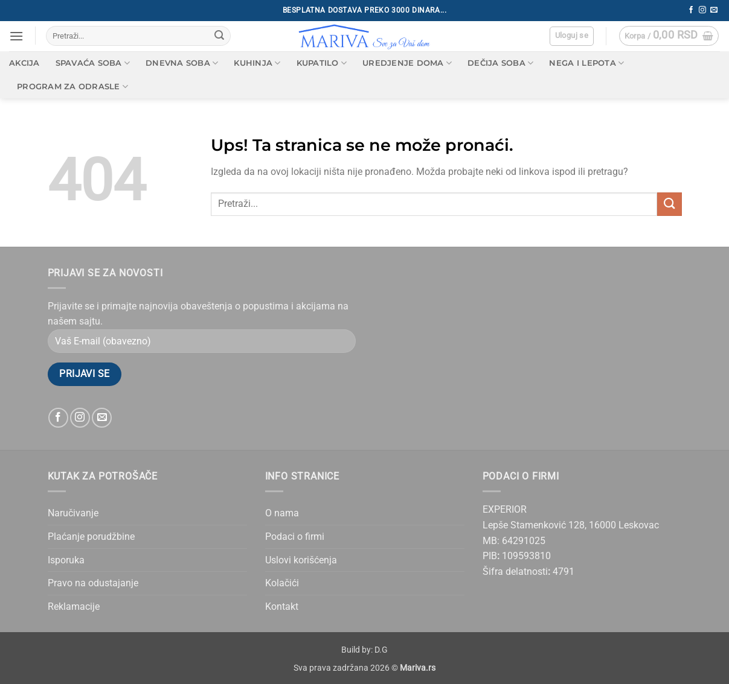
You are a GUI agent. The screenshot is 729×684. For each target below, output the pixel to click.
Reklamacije (74, 606)
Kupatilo (322, 63)
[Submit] (219, 36)
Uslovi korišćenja (301, 560)
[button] (16, 36)
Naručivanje (73, 513)
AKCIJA (24, 63)
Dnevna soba (182, 63)
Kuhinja (257, 63)
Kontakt (281, 606)
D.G (381, 650)
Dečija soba (500, 63)
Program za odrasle (72, 86)
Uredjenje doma (407, 63)
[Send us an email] (714, 10)
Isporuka (66, 560)
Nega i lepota (586, 63)
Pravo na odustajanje (93, 583)
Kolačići (282, 583)
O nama (282, 513)
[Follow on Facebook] (691, 10)
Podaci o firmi (294, 536)
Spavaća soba (93, 63)
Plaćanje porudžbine (91, 536)
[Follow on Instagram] (702, 10)
